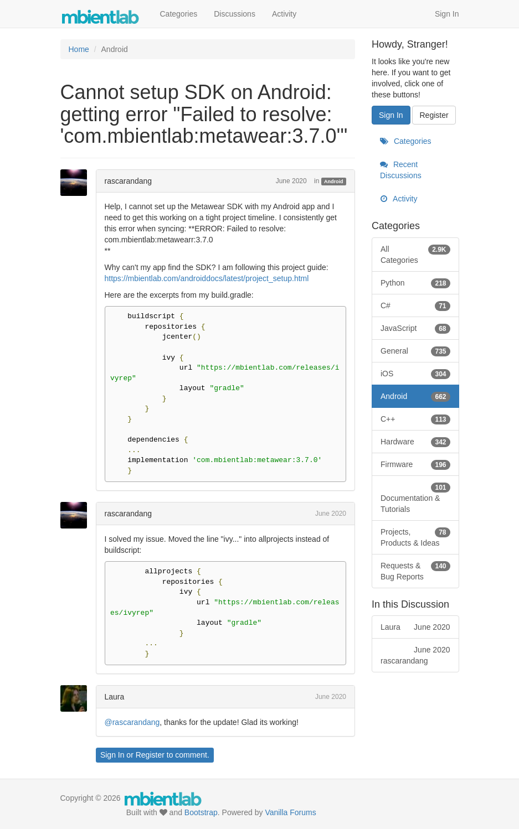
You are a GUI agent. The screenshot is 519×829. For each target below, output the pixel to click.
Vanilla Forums (290, 812)
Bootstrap (201, 812)
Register (150, 754)
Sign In (447, 13)
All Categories (415, 254)
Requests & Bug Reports (415, 570)
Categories (179, 13)
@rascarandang (132, 722)
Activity (284, 13)
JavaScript (415, 328)
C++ (415, 418)
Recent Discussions (401, 170)
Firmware (415, 464)
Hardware (415, 441)
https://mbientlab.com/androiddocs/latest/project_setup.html (207, 278)
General (415, 350)
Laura (115, 696)
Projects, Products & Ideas (415, 536)
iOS (415, 373)
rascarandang (128, 181)
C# (415, 305)
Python (415, 282)
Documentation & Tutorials (415, 497)
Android (333, 181)
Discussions (234, 13)
